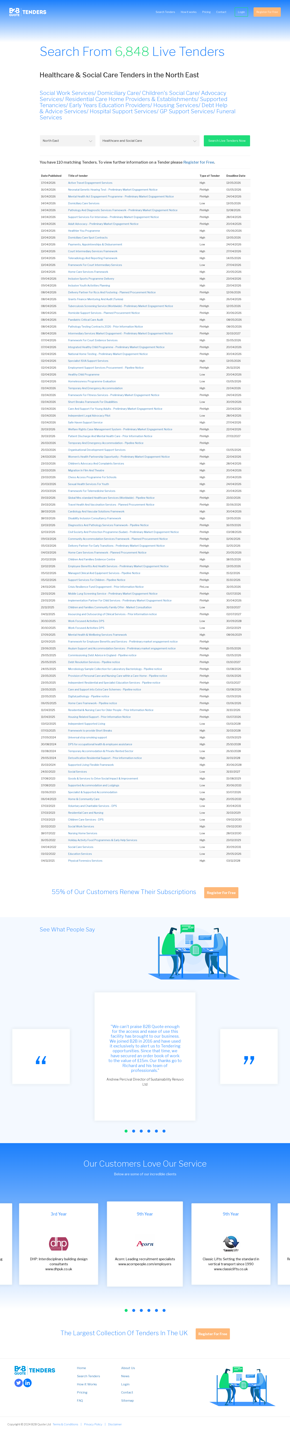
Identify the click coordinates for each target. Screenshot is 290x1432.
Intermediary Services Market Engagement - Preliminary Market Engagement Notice (120, 333)
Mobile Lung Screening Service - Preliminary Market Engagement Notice (113, 593)
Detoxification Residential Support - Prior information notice (105, 757)
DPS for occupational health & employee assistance (100, 744)
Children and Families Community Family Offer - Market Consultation (110, 607)
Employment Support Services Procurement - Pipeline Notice (106, 367)
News (125, 1376)
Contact (219, 12)
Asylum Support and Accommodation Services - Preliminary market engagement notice (122, 648)
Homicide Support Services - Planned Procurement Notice (104, 312)
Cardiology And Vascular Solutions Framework (96, 511)
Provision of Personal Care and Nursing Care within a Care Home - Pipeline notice (117, 675)
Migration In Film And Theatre (86, 470)
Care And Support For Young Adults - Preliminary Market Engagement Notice (115, 408)
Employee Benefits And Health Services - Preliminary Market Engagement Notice (118, 566)
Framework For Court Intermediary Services (95, 264)
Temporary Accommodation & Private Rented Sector (100, 751)
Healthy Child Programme (84, 374)
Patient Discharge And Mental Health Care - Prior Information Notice (110, 436)
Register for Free (198, 162)
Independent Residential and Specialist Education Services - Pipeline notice (114, 682)
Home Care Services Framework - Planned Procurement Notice (107, 552)
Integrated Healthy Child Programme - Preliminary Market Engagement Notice (116, 347)
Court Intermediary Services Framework (92, 251)
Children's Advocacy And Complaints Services (96, 463)
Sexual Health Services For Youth (88, 484)
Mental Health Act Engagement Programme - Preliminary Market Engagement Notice (121, 196)
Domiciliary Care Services (84, 203)
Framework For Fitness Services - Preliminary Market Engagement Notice (113, 395)
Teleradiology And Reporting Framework (92, 258)
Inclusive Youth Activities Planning (89, 285)
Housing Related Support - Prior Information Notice (99, 716)
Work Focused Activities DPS (86, 621)
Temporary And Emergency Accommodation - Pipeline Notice (106, 443)
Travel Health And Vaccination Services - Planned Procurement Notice (111, 504)
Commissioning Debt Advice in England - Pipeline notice (102, 655)
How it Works (87, 1384)
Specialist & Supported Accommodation (92, 792)
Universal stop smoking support (87, 737)
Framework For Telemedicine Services (91, 490)
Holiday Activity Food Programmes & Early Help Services (102, 840)
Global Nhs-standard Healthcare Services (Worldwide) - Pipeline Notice (111, 497)
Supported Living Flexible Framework (91, 764)
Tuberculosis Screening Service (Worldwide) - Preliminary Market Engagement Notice (120, 306)
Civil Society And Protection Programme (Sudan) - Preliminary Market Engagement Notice (123, 532)
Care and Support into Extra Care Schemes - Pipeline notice (104, 689)
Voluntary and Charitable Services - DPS (92, 805)
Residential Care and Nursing (85, 812)
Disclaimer (115, 1424)
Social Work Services (81, 826)
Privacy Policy (93, 1424)
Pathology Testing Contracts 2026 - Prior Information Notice (105, 326)
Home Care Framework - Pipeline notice (92, 703)
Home (81, 1368)
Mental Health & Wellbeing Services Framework (97, 634)
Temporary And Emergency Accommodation (95, 388)
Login (239, 12)
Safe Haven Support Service (85, 422)
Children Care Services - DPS (86, 819)
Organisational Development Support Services (97, 449)
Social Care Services (80, 847)
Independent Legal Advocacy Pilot (89, 415)
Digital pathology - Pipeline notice (88, 696)
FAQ (80, 1400)
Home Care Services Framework (88, 271)
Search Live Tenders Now (227, 140)
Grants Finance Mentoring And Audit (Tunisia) (95, 299)
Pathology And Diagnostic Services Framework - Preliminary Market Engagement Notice (123, 210)
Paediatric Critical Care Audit (85, 319)
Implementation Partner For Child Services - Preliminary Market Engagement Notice (120, 600)
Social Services (77, 771)
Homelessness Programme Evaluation (92, 381)
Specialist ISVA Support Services (88, 360)
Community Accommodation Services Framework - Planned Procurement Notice (118, 538)
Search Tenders (163, 12)
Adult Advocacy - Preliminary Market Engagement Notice (103, 223)
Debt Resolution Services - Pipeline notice (94, 662)
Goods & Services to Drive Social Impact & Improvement (103, 778)
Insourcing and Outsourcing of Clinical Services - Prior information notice (112, 614)
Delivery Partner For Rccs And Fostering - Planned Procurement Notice (112, 292)
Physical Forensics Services (85, 860)
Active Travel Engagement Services (90, 182)
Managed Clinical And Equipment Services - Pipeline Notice (104, 573)
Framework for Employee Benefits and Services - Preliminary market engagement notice (123, 641)
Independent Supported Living (86, 723)
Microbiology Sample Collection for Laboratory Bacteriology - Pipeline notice (115, 668)
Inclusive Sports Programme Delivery (91, 278)
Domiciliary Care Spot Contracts (88, 237)
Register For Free (265, 12)
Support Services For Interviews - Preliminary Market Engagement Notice (113, 217)
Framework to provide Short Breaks (90, 730)
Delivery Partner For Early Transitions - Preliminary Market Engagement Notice (116, 545)
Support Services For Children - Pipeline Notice (96, 579)
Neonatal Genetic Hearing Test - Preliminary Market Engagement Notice (113, 189)
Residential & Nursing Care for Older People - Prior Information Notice (111, 710)
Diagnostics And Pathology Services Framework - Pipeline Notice (108, 525)
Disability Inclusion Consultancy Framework (94, 518)
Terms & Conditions (65, 1424)
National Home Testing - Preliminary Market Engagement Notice (108, 354)
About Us (128, 1368)
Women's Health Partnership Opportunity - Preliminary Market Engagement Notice (119, 456)
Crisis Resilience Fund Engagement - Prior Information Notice (106, 586)
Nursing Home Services (82, 833)
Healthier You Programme (84, 230)
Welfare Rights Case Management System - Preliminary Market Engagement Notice (120, 429)
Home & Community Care (84, 799)
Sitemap (127, 1400)
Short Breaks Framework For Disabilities (93, 401)
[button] (125, 1131)
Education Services (80, 853)
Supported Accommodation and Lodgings (93, 785)
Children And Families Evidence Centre (91, 559)
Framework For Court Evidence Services (93, 340)
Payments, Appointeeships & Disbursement (95, 244)
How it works (187, 12)
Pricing (204, 12)
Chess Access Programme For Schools (92, 477)
